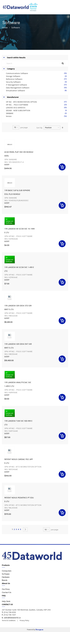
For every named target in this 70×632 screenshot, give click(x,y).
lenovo (37, 116)
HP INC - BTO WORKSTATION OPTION (37, 102)
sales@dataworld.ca (12, 617)
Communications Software (37, 73)
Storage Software (37, 76)
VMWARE (37, 113)
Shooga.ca (39, 630)
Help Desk (6, 601)
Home (5, 27)
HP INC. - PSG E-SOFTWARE (37, 105)
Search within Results (16, 57)
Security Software (37, 82)
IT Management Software (37, 85)
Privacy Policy (24, 620)
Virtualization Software (37, 90)
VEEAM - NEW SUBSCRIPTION (37, 110)
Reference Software (37, 79)
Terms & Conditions (8, 620)
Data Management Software (37, 87)
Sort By (39, 127)
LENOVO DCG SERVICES (37, 107)
